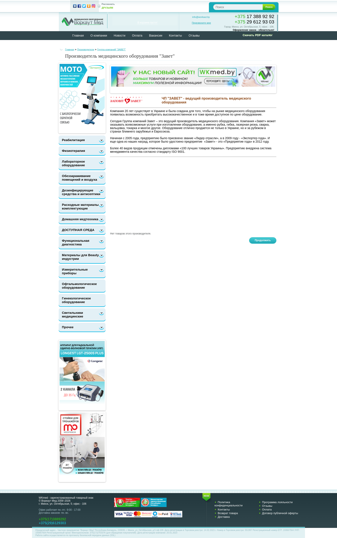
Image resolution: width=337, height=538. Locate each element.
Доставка (224, 516)
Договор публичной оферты (280, 513)
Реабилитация (73, 140)
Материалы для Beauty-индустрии (81, 257)
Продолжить (263, 240)
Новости (119, 35)
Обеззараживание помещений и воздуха (79, 177)
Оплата (137, 35)
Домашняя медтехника (80, 219)
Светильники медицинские (72, 314)
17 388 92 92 (254, 16)
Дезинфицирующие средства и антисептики (81, 192)
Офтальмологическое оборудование (79, 285)
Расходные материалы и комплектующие (82, 206)
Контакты (175, 35)
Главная (78, 35)
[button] (256, 35)
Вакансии (155, 35)
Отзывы (194, 35)
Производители (85, 49)
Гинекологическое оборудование (76, 300)
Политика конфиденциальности (228, 504)
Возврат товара (228, 513)
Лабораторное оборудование (73, 163)
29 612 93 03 (254, 22)
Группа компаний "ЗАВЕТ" (111, 49)
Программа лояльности (277, 502)
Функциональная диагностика (75, 242)
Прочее (68, 327)
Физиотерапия (73, 151)
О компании (98, 35)
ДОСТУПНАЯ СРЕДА (78, 230)
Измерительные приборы (75, 271)
